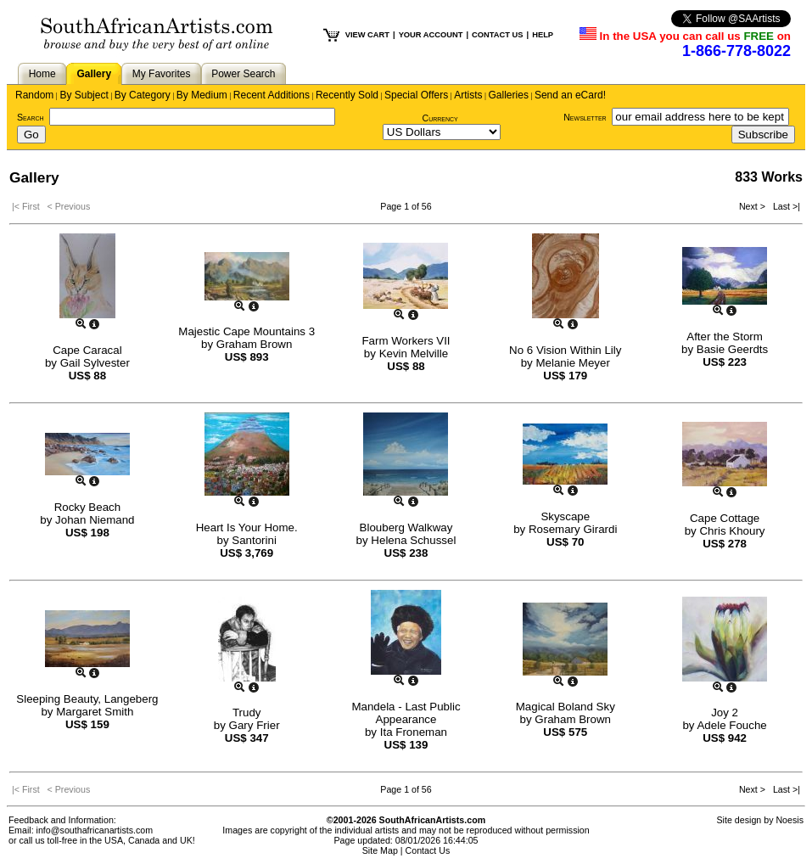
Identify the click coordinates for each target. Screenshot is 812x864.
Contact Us (428, 850)
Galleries (509, 95)
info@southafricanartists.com (95, 830)
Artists (468, 95)
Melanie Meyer (572, 362)
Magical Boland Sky (565, 706)
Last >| (784, 206)
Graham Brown (254, 344)
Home (42, 74)
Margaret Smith (94, 711)
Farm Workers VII (405, 340)
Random (34, 95)
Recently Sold (347, 95)
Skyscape (565, 516)
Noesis (790, 820)
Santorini (254, 540)
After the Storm (724, 336)
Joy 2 (724, 712)
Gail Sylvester (95, 362)
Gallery (93, 74)
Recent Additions (271, 95)
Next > (753, 206)
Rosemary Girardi (573, 529)
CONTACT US (497, 35)
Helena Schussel (413, 540)
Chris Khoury (731, 531)
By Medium (201, 95)
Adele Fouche (731, 725)
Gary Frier (254, 725)
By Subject (83, 95)
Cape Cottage (724, 518)
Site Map (380, 850)
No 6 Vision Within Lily (565, 350)
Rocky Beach (87, 507)
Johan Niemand (94, 519)
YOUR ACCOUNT (431, 35)
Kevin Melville (413, 353)
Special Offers (416, 95)
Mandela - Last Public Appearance (405, 713)
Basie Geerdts (732, 349)
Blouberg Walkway (406, 527)
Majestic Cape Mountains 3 (246, 331)
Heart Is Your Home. (247, 527)
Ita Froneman (413, 732)
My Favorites (161, 74)
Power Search (243, 74)
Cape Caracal (87, 350)
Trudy (246, 712)
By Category (143, 95)
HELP (542, 35)
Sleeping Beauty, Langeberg (87, 699)
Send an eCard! (570, 95)
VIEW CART (367, 35)
